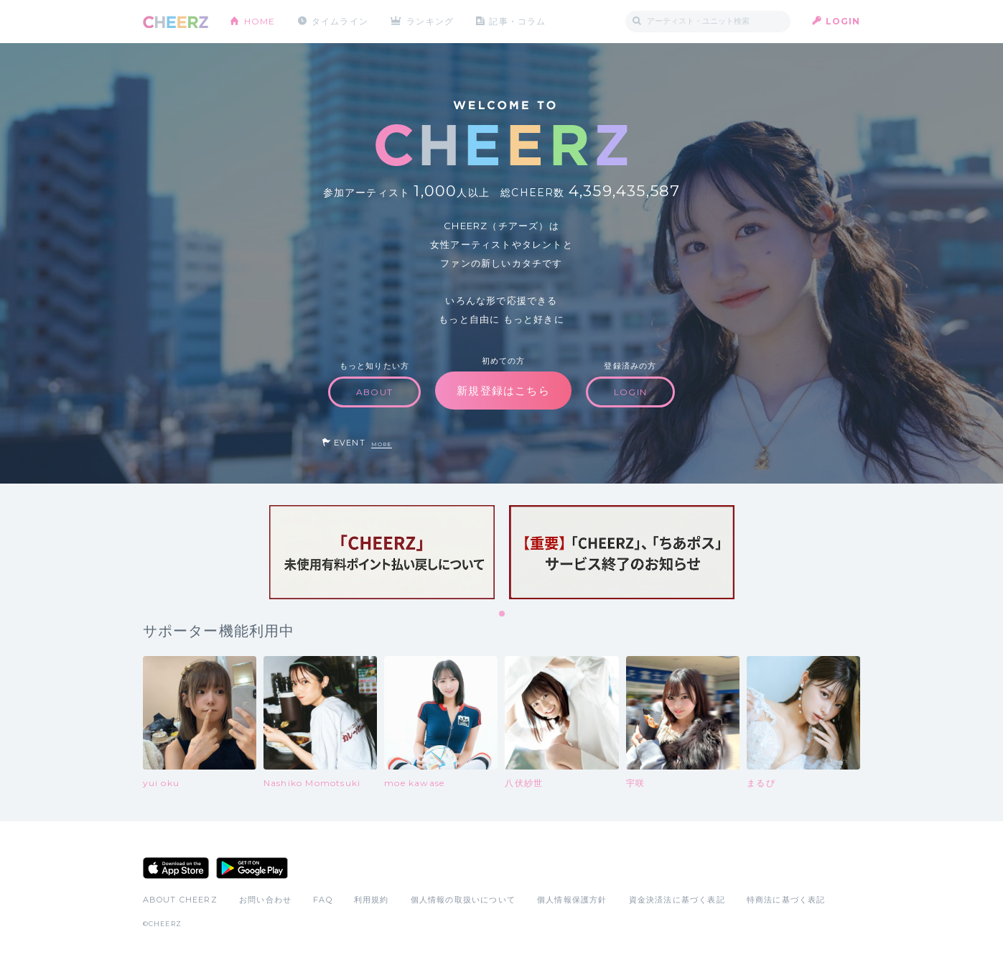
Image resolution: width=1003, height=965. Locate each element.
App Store (176, 868)
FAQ (322, 900)
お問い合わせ (265, 900)
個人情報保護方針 (572, 900)
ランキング (430, 21)
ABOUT (374, 392)
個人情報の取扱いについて (463, 900)
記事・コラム (517, 21)
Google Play (252, 868)
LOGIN (843, 21)
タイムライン (340, 21)
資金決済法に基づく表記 (677, 900)
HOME (260, 21)
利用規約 (371, 900)
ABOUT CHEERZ (180, 900)
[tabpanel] (382, 552)
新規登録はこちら (503, 390)
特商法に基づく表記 (786, 900)
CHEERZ (175, 22)
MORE (381, 444)
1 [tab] (502, 614)
